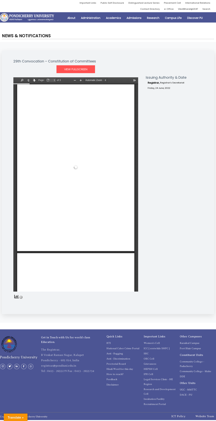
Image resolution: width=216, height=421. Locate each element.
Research (153, 19)
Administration (90, 19)
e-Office (166, 9)
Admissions (134, 19)
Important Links (84, 3)
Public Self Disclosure (109, 3)
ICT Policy (178, 417)
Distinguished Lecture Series (142, 3)
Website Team (204, 417)
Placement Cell (171, 3)
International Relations (197, 3)
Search (206, 9)
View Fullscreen (75, 70)
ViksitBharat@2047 (186, 9)
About (71, 19)
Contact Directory (147, 9)
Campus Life (173, 19)
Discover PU (195, 19)
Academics (113, 19)
